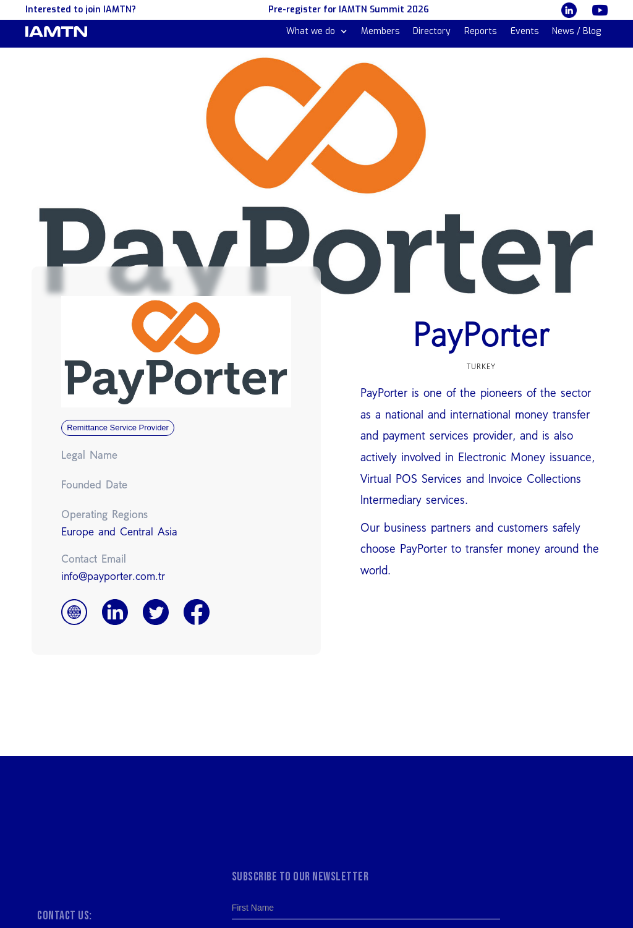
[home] (56, 31)
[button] (316, 31)
